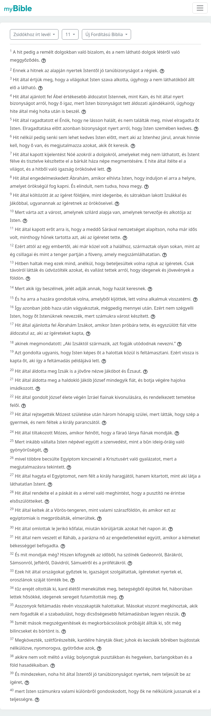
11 (68, 34)
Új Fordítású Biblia (104, 34)
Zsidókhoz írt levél (32, 34)
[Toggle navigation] (200, 7)
